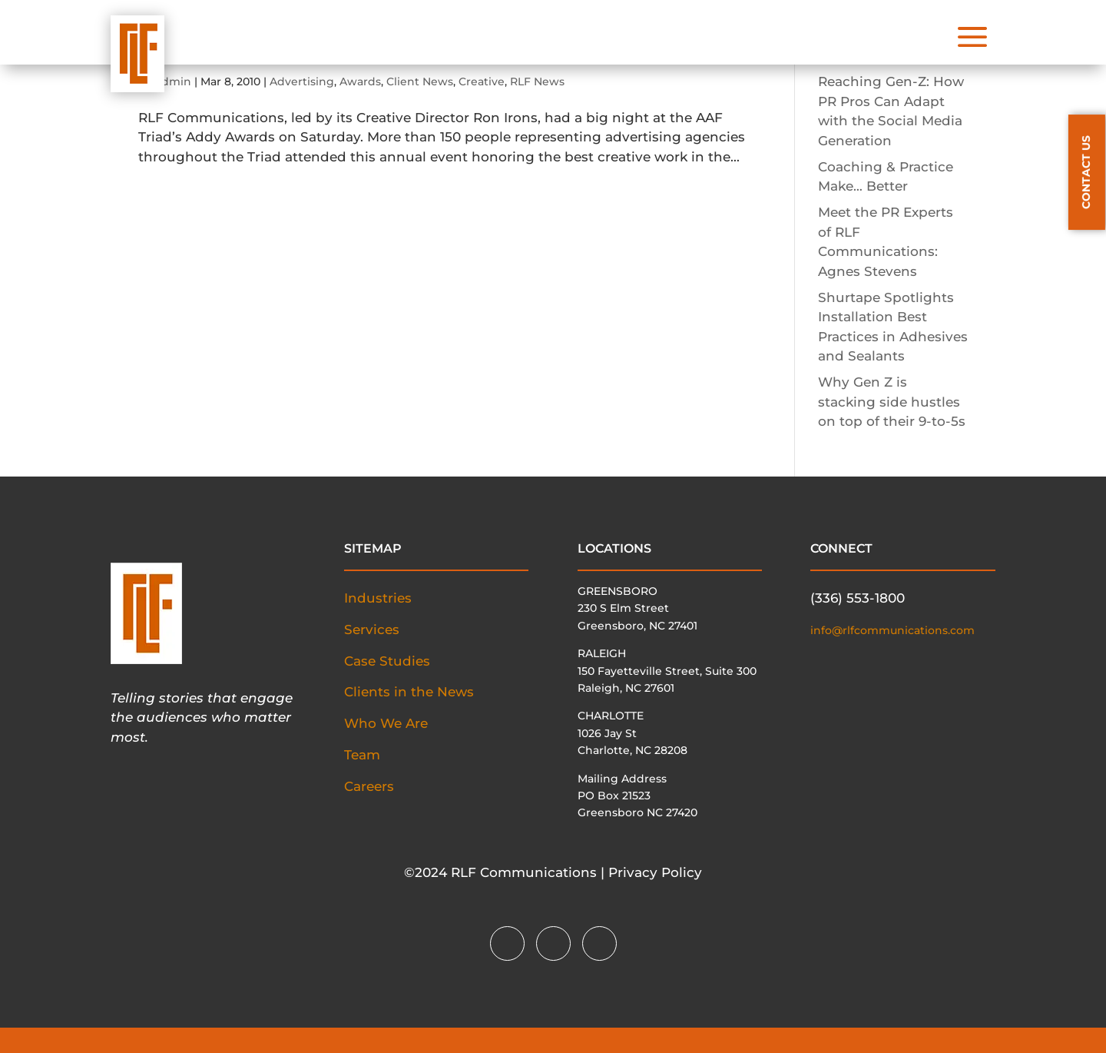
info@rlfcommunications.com (892, 630)
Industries (378, 598)
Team (362, 754)
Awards (360, 81)
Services (371, 629)
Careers (369, 786)
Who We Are (386, 723)
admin (173, 81)
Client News (419, 81)
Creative (482, 81)
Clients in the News (409, 691)
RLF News (537, 81)
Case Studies (387, 661)
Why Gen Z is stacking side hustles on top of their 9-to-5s (891, 401)
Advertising (302, 81)
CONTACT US (1086, 172)
